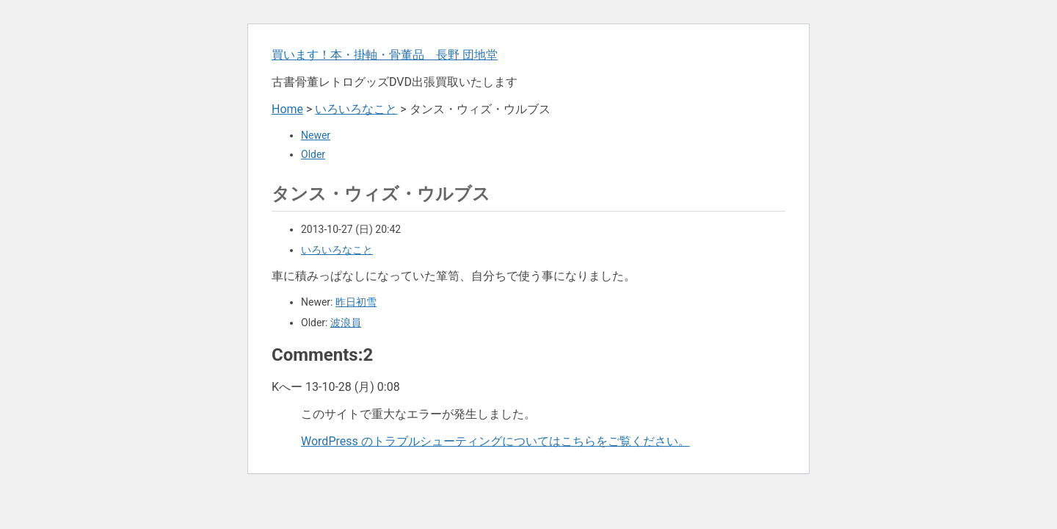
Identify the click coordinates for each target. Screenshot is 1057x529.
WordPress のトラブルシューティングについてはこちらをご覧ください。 (495, 441)
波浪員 (345, 322)
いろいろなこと (356, 109)
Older (313, 154)
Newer (315, 135)
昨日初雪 (356, 302)
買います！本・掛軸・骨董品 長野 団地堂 (385, 55)
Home (287, 109)
